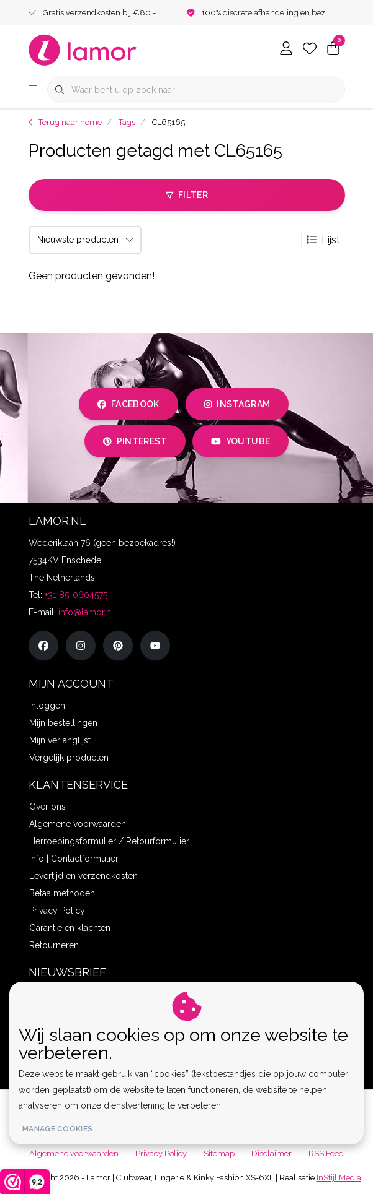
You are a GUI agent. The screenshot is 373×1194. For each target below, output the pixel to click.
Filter (186, 195)
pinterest (135, 441)
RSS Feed (326, 1153)
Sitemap (219, 1153)
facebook (128, 404)
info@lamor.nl (86, 612)
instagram (237, 404)
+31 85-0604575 (76, 595)
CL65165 (168, 122)
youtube (240, 441)
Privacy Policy (161, 1153)
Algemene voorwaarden (74, 1153)
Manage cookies (57, 1129)
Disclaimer (271, 1153)
